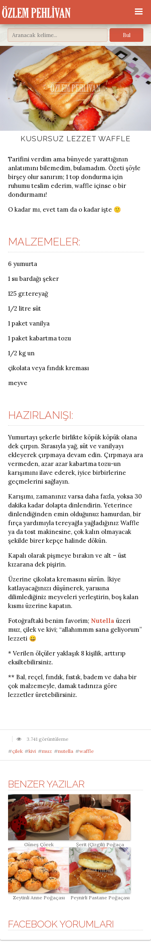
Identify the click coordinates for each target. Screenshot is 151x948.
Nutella (102, 620)
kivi (32, 751)
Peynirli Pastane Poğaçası (99, 894)
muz (47, 751)
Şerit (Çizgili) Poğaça (99, 841)
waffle (86, 751)
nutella (65, 751)
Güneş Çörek (38, 841)
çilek (17, 751)
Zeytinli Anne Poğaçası (38, 894)
